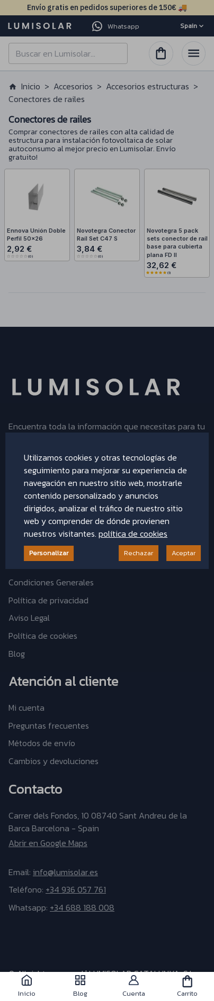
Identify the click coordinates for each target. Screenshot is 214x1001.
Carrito (187, 986)
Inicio (26, 986)
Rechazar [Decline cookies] (138, 553)
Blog (80, 986)
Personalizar (48, 553)
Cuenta (133, 986)
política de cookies (133, 533)
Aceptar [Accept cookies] (183, 553)
